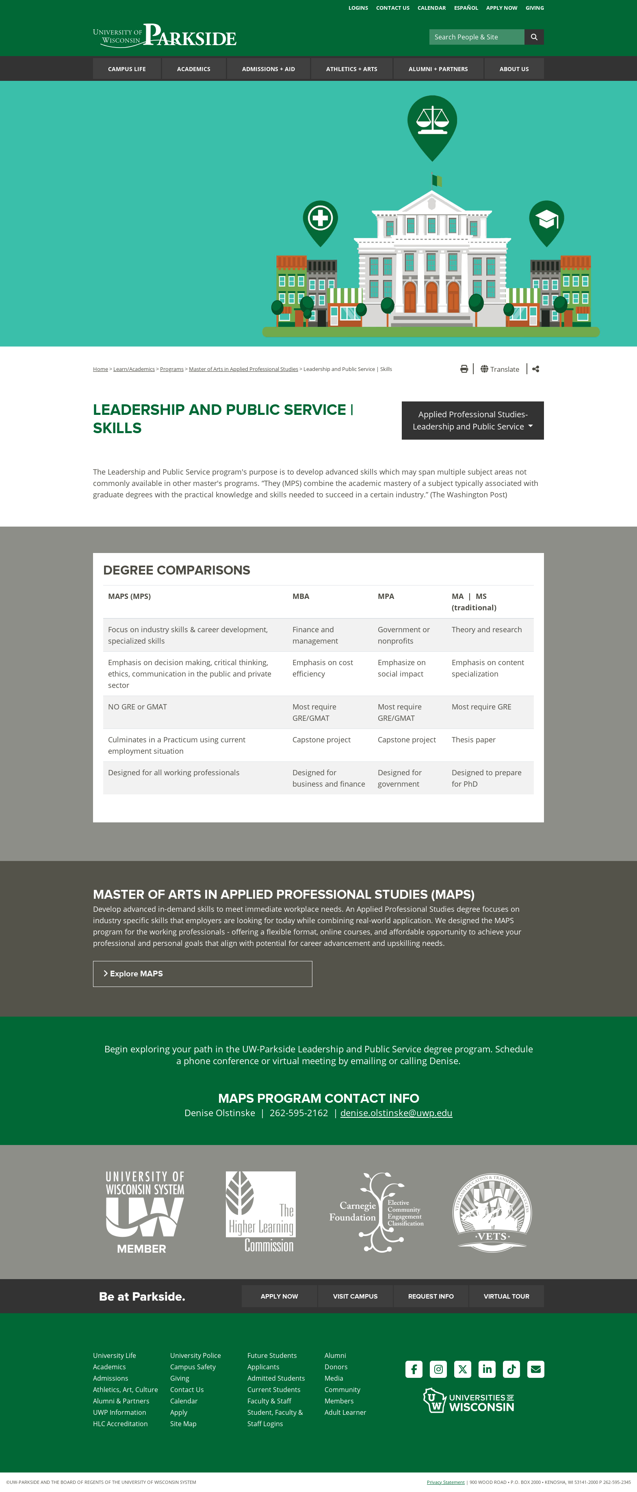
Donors (336, 1366)
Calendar (432, 7)
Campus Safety (193, 1366)
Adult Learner (345, 1412)
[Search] (476, 37)
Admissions (110, 1378)
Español (466, 7)
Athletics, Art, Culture (125, 1389)
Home (100, 369)
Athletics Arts (351, 69)
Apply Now (502, 7)
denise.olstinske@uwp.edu (396, 1113)
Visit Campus (355, 1296)
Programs (172, 369)
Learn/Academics (134, 369)
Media (334, 1378)
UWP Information (119, 1412)
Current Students (274, 1389)
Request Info (431, 1296)
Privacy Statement (446, 1482)
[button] (501, 368)
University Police (195, 1355)
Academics (193, 69)
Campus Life (127, 69)
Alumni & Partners (121, 1401)
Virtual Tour (506, 1296)
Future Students (272, 1355)
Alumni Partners (438, 69)
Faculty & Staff (269, 1401)
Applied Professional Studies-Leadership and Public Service (470, 420)
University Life (114, 1355)
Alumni (335, 1355)
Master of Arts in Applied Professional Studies (243, 369)
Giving (535, 7)
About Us (514, 69)
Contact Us (393, 7)
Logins (358, 7)
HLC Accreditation (120, 1423)
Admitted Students (276, 1378)
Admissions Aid (268, 69)
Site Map (183, 1423)
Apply (178, 1412)
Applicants (263, 1366)
